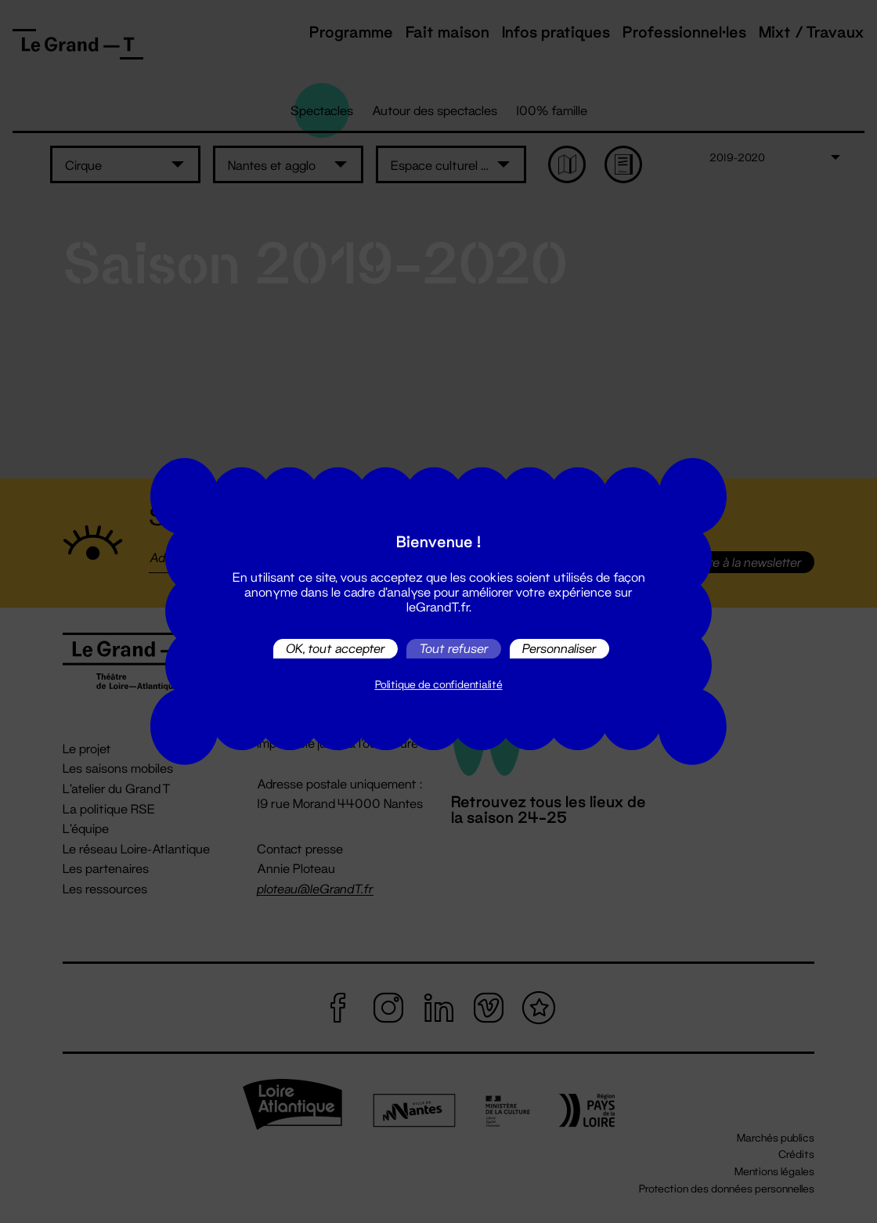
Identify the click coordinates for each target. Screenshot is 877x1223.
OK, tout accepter (335, 648)
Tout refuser (454, 648)
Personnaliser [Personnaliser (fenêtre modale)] (559, 648)
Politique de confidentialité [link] (439, 684)
